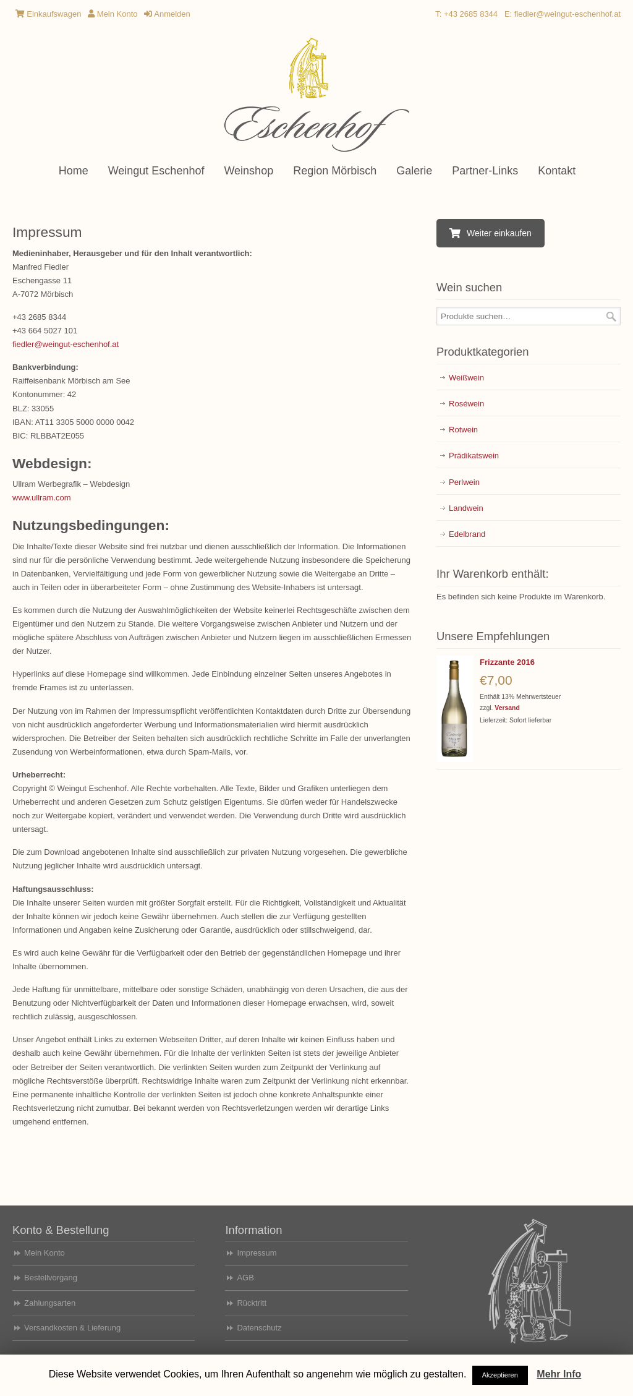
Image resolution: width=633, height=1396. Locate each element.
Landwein (466, 508)
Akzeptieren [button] (500, 1375)
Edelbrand (467, 534)
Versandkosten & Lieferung (72, 1327)
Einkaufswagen (48, 14)
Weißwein (466, 377)
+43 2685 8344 (471, 14)
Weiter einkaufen (490, 233)
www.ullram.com (41, 497)
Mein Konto (112, 14)
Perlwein (464, 482)
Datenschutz (259, 1327)
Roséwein (466, 403)
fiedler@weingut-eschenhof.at (567, 14)
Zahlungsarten (49, 1303)
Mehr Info (559, 1374)
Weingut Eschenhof (316, 95)
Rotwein (463, 429)
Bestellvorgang (50, 1277)
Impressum (256, 1252)
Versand (507, 707)
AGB (245, 1277)
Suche (611, 316)
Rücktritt (251, 1303)
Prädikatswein (474, 455)
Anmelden (167, 14)
